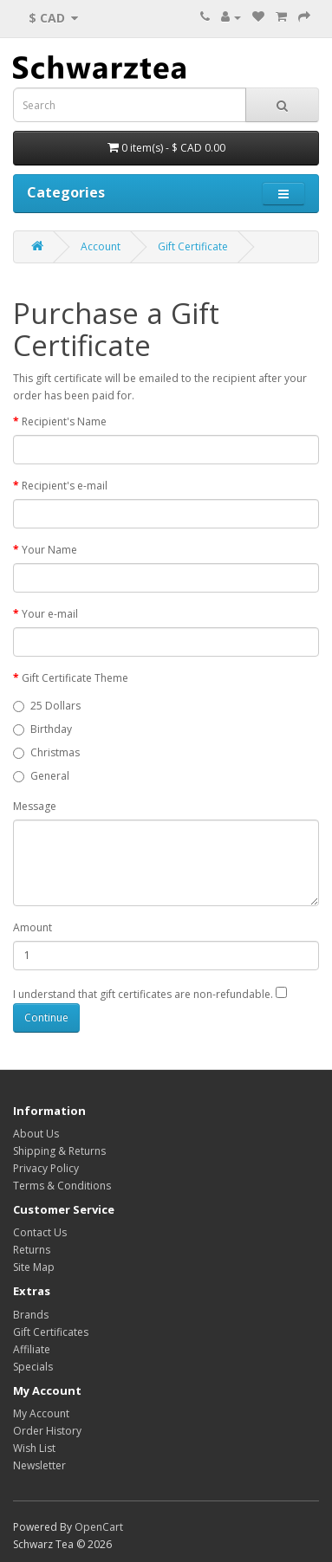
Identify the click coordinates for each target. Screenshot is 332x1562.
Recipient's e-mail (64, 485)
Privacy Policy (46, 1168)
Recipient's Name (64, 421)
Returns (31, 1249)
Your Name (49, 549)
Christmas (46, 752)
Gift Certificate (193, 246)
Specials (33, 1366)
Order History (47, 1430)
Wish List (34, 1448)
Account (100, 246)
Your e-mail (50, 613)
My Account (41, 1413)
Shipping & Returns (59, 1151)
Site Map (34, 1267)
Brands (31, 1314)
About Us (36, 1133)
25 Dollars (47, 705)
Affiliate (31, 1349)
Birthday (42, 729)
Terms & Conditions (62, 1185)
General (41, 775)
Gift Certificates (50, 1332)
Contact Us (40, 1232)
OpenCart (99, 1527)
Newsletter (39, 1465)
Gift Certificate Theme (75, 678)
